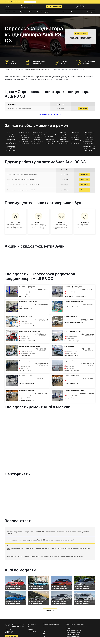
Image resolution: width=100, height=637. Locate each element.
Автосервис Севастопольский (29, 331)
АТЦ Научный (11, 139)
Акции (81, 12)
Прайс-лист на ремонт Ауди (75, 624)
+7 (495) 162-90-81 (37, 137)
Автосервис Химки (25, 316)
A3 (44, 631)
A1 (43, 629)
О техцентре (31, 627)
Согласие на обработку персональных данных (73, 631)
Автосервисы (91, 12)
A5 (44, 636)
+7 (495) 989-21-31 (63, 137)
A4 (44, 634)
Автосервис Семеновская (73, 301)
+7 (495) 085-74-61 (50, 137)
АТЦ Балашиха (76, 132)
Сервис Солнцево (25, 361)
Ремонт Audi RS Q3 (20, 69)
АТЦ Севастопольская (89, 132)
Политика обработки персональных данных (73, 635)
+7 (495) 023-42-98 (89, 150)
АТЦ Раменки (89, 139)
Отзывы (64, 12)
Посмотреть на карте (54, 6)
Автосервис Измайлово (27, 390)
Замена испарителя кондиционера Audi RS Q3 (21, 190)
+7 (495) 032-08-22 (24, 137)
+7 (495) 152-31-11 (37, 143)
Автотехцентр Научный (72, 331)
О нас (72, 12)
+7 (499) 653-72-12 (89, 137)
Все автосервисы (80, 33)
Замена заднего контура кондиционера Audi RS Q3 (23, 185)
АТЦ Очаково (37, 139)
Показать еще (50, 610)
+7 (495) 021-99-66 (76, 143)
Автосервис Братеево (26, 376)
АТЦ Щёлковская (37, 132)
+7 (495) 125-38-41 (50, 143)
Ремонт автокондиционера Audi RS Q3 (39, 69)
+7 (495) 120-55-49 (63, 143)
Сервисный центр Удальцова (29, 346)
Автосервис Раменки (72, 376)
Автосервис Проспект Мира (74, 390)
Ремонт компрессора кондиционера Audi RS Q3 (22, 174)
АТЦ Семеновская (50, 133)
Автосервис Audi (10, 12)
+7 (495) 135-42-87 (89, 143)
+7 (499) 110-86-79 (24, 143)
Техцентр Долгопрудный (73, 287)
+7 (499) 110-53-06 (11, 137)
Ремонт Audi (8, 69)
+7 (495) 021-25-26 (11, 150)
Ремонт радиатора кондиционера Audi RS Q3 (21, 179)
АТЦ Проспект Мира (89, 146)
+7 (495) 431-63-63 (76, 137)
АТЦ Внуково (63, 139)
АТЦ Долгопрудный (24, 132)
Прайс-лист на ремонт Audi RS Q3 (50, 114)
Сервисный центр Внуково (74, 361)
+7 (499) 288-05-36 (11, 143)
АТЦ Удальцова (24, 139)
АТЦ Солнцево (50, 139)
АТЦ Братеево (76, 139)
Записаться (83, 108)
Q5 (44, 627)
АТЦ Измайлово (11, 146)
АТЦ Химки (63, 132)
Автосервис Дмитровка (27, 287)
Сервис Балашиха (70, 316)
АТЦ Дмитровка (11, 133)
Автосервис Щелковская (28, 301)
